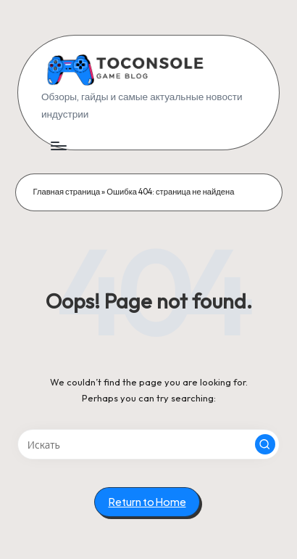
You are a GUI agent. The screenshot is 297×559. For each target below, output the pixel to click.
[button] (265, 444)
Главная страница (67, 192)
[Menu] (58, 146)
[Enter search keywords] (148, 444)
